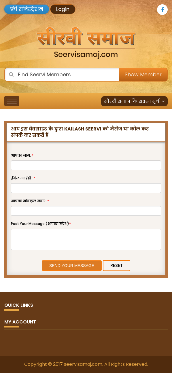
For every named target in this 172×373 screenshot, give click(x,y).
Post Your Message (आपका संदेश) (41, 223)
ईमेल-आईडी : (23, 178)
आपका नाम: (22, 155)
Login (62, 9)
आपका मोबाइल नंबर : (30, 200)
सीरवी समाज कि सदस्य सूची (134, 101)
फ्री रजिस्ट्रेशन (26, 9)
